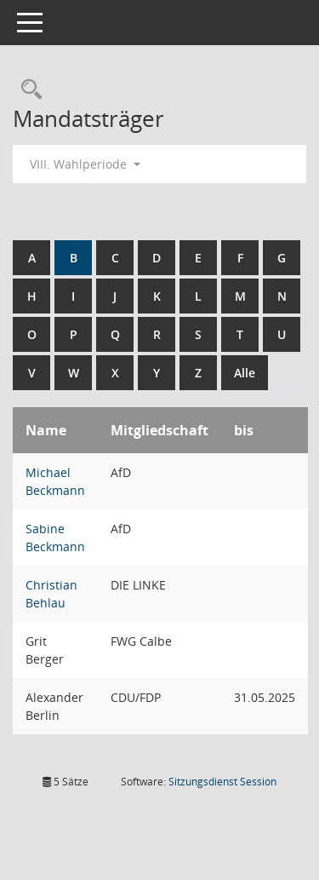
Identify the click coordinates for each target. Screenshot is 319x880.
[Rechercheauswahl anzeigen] (27, 90)
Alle (244, 373)
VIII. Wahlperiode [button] (85, 164)
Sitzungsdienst (222, 781)
